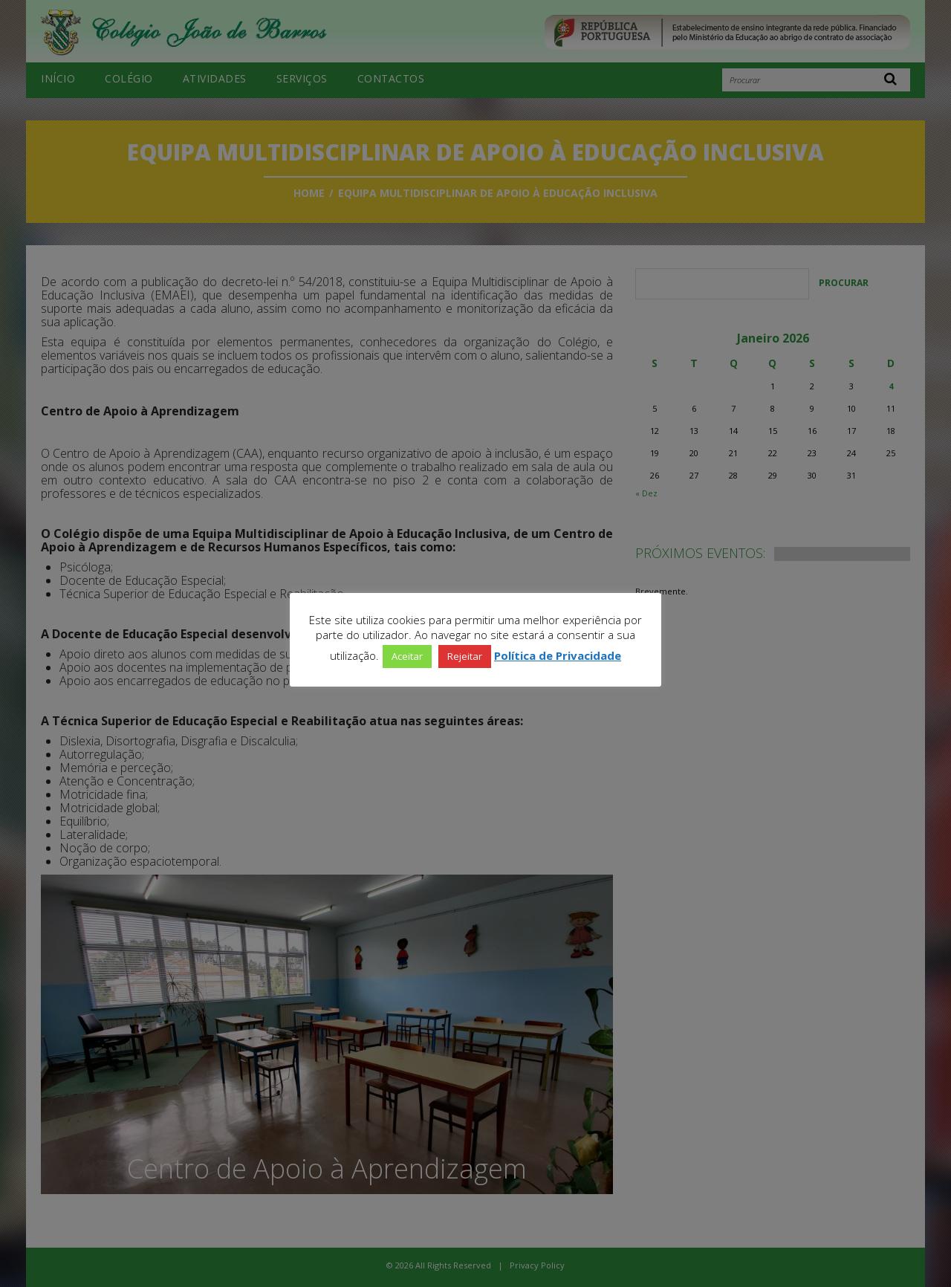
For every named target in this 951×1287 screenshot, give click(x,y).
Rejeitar (464, 656)
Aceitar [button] (407, 656)
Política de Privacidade (557, 655)
